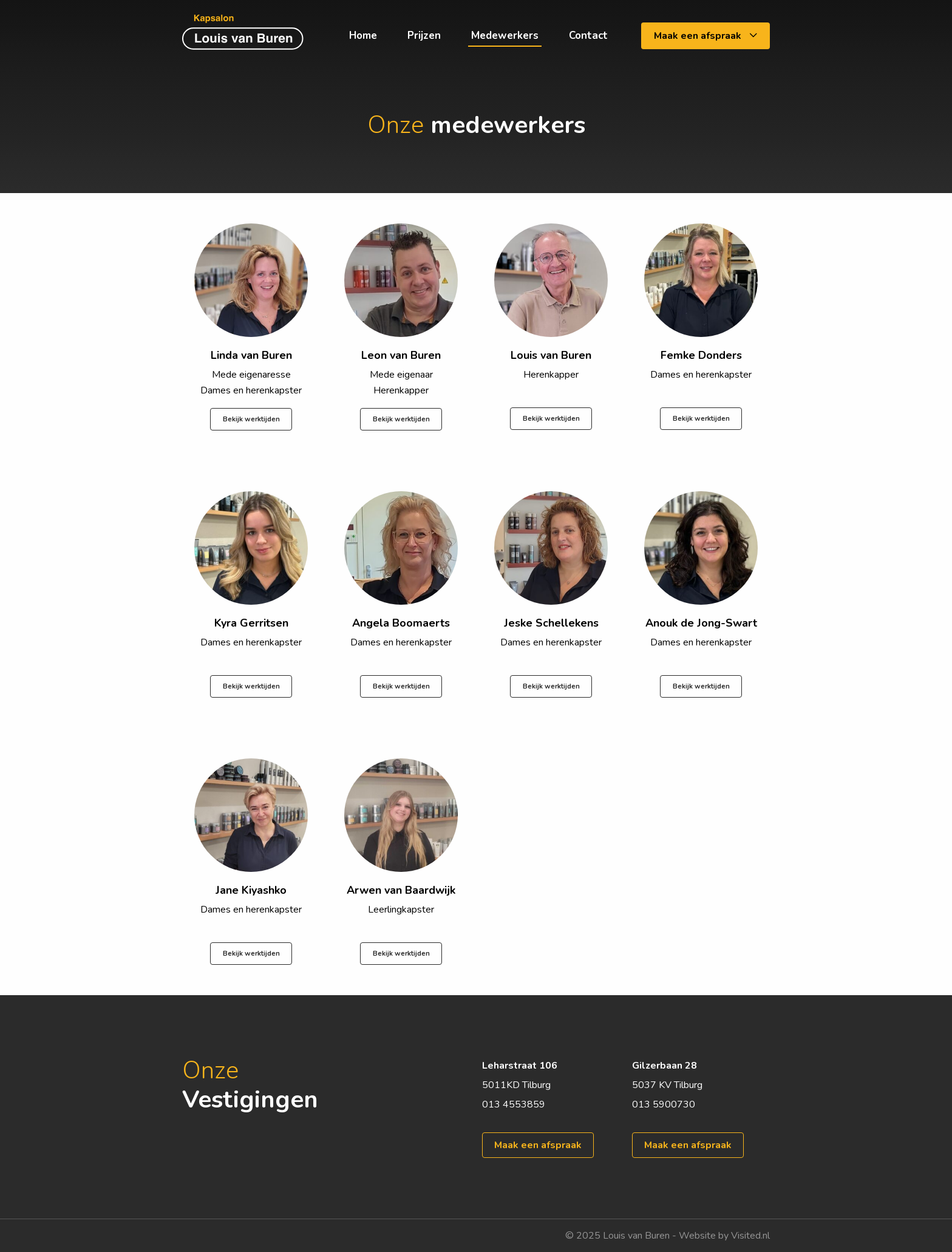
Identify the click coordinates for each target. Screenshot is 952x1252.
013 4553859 (513, 1104)
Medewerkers (505, 36)
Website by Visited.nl (724, 1235)
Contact (588, 36)
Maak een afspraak (705, 36)
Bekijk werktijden (251, 419)
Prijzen (424, 36)
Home (363, 36)
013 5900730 (663, 1104)
